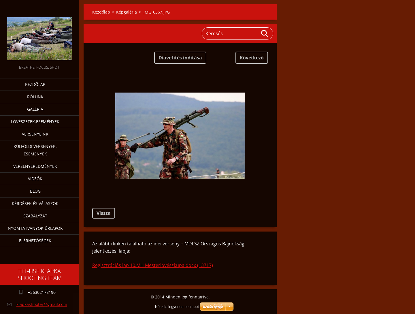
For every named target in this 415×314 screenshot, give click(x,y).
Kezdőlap (35, 84)
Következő (252, 57)
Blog (35, 191)
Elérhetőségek (35, 240)
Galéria (35, 109)
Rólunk (35, 96)
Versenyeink (35, 134)
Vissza (104, 213)
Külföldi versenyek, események (35, 150)
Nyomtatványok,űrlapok (35, 228)
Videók (35, 178)
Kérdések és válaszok (35, 203)
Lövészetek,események (35, 121)
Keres (265, 33)
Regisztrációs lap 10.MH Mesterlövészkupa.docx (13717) (152, 265)
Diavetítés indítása (180, 57)
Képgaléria (126, 12)
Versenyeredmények (35, 166)
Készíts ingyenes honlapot (177, 306)
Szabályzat (35, 216)
